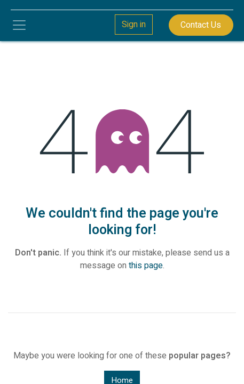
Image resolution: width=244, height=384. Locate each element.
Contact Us (200, 25)
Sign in (134, 24)
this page (146, 265)
